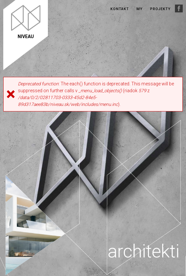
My (139, 9)
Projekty (160, 9)
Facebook (179, 8)
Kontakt (119, 9)
